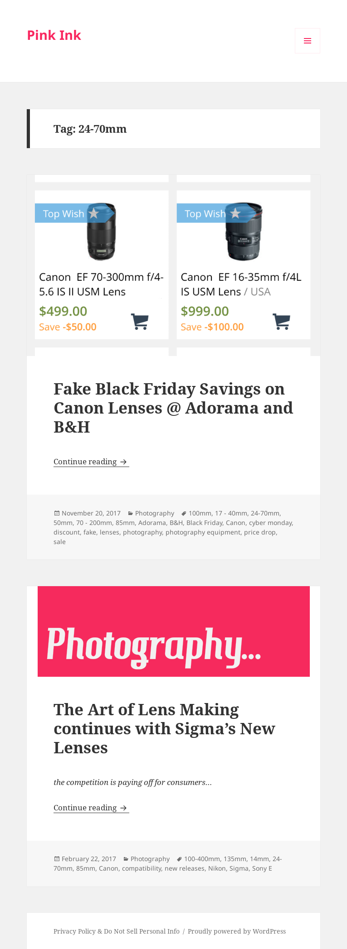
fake (89, 532)
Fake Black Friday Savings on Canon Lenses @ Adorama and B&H (173, 407)
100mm (200, 513)
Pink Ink (54, 34)
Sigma (239, 868)
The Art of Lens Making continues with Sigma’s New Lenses (164, 728)
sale (60, 541)
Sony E (262, 868)
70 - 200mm (94, 522)
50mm (63, 522)
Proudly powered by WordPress (237, 931)
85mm (125, 522)
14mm (259, 858)
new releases (185, 868)
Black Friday (204, 522)
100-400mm (202, 858)
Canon (235, 522)
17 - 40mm (231, 513)
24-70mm (265, 513)
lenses (109, 532)
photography (142, 532)
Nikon (217, 868)
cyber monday (270, 522)
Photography (154, 513)
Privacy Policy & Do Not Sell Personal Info (117, 931)
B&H (176, 522)
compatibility (141, 868)
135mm (235, 858)
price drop (260, 532)
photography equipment (203, 532)
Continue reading (91, 461)
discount (67, 532)
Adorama (152, 522)
